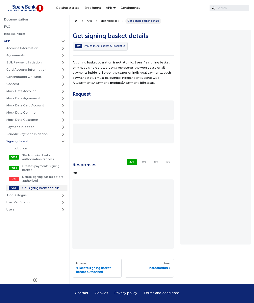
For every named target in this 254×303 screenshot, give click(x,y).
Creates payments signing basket (40, 168)
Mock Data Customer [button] (22, 120)
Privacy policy (125, 293)
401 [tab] (143, 162)
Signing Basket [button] (17, 141)
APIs (7, 41)
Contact (81, 293)
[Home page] (76, 21)
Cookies (101, 293)
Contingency (130, 8)
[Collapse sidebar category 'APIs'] (63, 41)
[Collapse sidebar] (34, 280)
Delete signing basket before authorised (43, 178)
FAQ (7, 26)
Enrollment (92, 8)
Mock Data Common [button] (22, 112)
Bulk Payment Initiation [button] (24, 62)
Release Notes (14, 34)
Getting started (68, 8)
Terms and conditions (161, 293)
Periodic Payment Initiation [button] (27, 134)
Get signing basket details (40, 188)
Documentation (16, 19)
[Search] (229, 8)
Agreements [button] (15, 55)
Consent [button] (12, 84)
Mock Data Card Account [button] (25, 105)
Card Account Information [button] (26, 69)
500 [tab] (167, 162)
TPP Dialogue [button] (16, 195)
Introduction (18, 148)
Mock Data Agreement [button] (23, 98)
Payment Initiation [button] (20, 127)
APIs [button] (109, 8)
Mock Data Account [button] (21, 91)
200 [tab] (131, 162)
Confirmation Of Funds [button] (23, 77)
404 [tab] (155, 162)
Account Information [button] (22, 48)
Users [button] (10, 209)
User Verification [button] (18, 202)
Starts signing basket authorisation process (38, 157)
